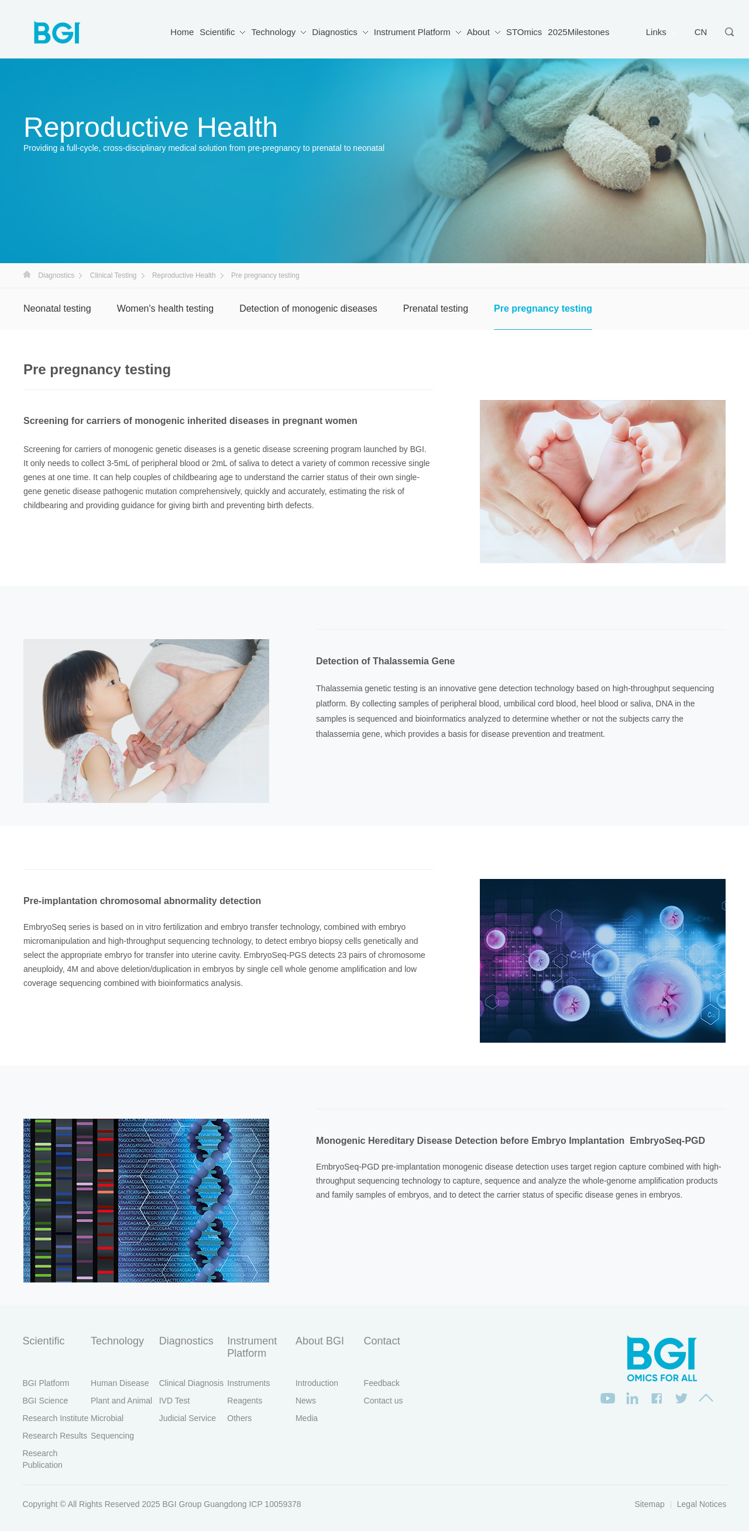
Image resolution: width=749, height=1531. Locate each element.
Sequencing (112, 1435)
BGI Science (45, 1400)
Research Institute (55, 1418)
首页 (26, 274)
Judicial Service (187, 1418)
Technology (273, 32)
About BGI (320, 1341)
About (478, 32)
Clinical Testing (113, 275)
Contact (382, 1341)
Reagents (244, 1400)
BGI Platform (45, 1383)
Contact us (383, 1400)
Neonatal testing (57, 308)
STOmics (524, 32)
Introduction (317, 1383)
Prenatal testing (435, 308)
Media (307, 1418)
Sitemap (649, 1504)
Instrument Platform (412, 32)
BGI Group (182, 1504)
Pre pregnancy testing (543, 308)
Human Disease (120, 1383)
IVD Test (174, 1400)
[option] (603, 482)
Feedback (382, 1383)
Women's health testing (165, 308)
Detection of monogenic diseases (308, 308)
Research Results (54, 1435)
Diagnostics (335, 32)
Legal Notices (702, 1504)
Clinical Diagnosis (191, 1383)
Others (239, 1418)
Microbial (107, 1418)
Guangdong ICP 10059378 (252, 1504)
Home (182, 32)
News (306, 1400)
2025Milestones (578, 32)
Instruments (248, 1383)
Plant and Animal (121, 1400)
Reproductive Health (184, 275)
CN (701, 32)
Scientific (217, 32)
